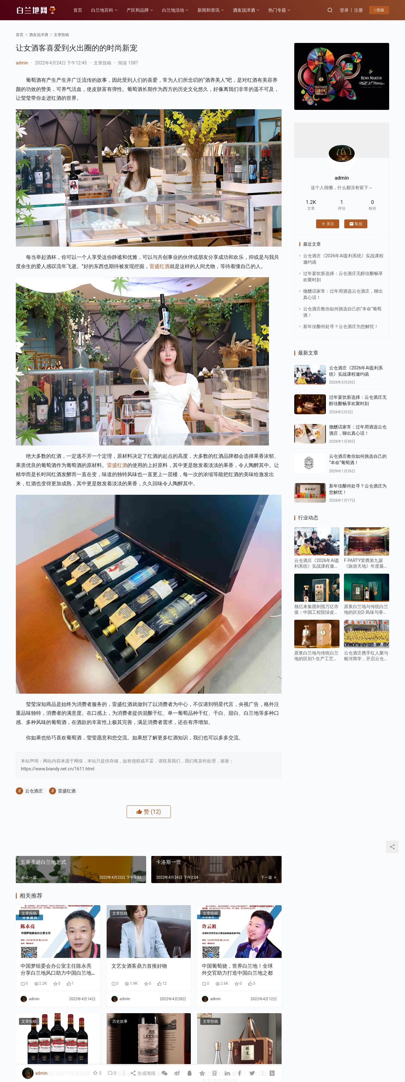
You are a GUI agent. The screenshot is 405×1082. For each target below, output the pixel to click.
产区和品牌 (138, 10)
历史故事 (120, 1021)
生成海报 (142, 1073)
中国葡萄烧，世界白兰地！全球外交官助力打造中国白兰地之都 (237, 969)
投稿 (379, 10)
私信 (355, 224)
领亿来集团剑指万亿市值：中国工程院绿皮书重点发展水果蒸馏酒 (316, 609)
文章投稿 (102, 62)
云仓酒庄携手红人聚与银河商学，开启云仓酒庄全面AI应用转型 (366, 655)
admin (22, 62)
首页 (77, 10)
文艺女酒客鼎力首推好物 (139, 966)
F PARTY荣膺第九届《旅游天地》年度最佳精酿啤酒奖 (366, 563)
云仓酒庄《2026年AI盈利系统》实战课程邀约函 (316, 563)
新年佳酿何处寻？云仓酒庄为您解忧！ (340, 326)
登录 (344, 10)
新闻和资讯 (208, 10)
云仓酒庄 (34, 790)
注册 (358, 10)
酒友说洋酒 (244, 10)
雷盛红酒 (159, 266)
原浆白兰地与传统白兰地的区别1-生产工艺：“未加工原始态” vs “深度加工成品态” (316, 655)
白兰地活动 (173, 10)
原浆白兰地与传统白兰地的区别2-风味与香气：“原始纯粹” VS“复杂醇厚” (366, 609)
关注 (327, 224)
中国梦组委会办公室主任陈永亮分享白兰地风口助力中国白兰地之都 (56, 970)
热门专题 (277, 10)
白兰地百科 (102, 10)
